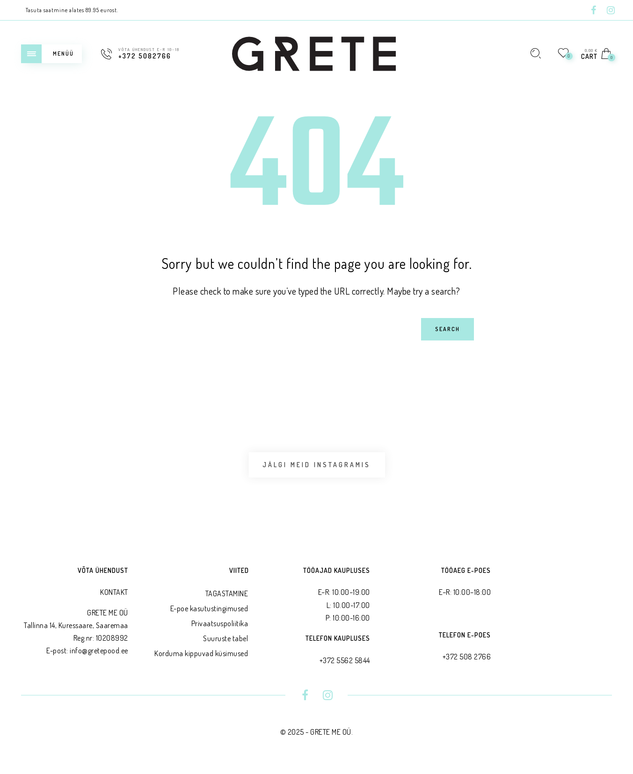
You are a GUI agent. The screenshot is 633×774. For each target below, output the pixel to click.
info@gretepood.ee (99, 658)
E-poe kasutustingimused (209, 616)
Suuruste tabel (225, 646)
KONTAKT (114, 599)
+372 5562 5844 (345, 667)
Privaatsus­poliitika (219, 631)
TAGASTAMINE (226, 601)
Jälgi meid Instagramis (316, 468)
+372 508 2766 (467, 664)
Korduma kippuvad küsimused (201, 660)
